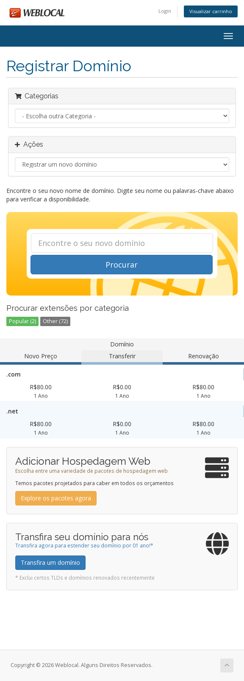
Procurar (121, 265)
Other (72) (55, 321)
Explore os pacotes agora (56, 498)
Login (164, 11)
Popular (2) (22, 321)
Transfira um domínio (50, 562)
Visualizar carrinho (210, 11)
